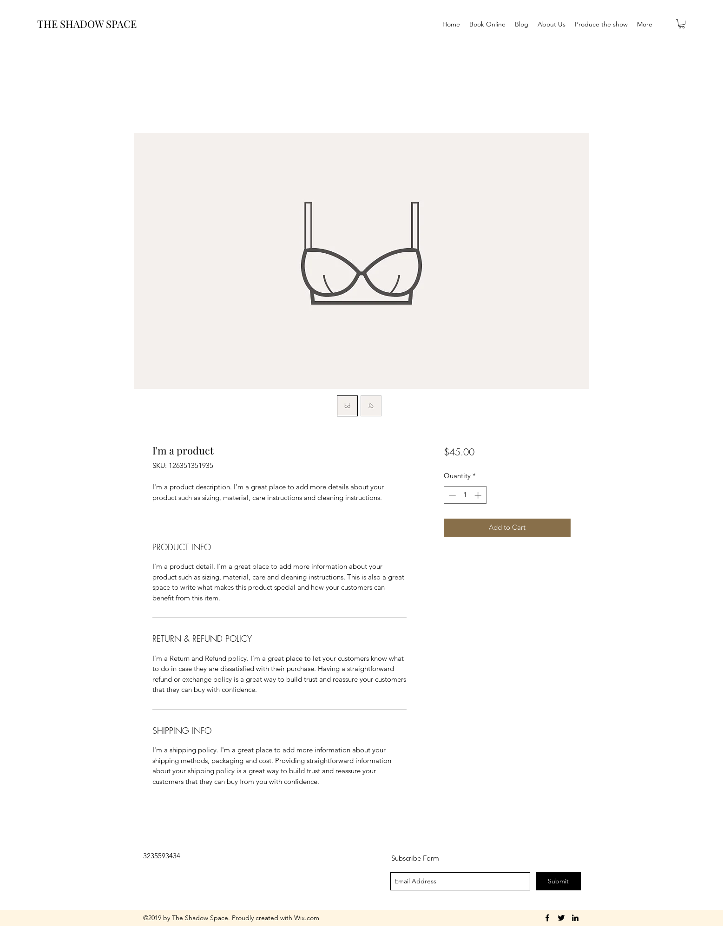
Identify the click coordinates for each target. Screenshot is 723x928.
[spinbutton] (465, 495)
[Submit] (558, 881)
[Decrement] (451, 495)
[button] (681, 23)
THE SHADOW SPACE (87, 24)
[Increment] (479, 495)
